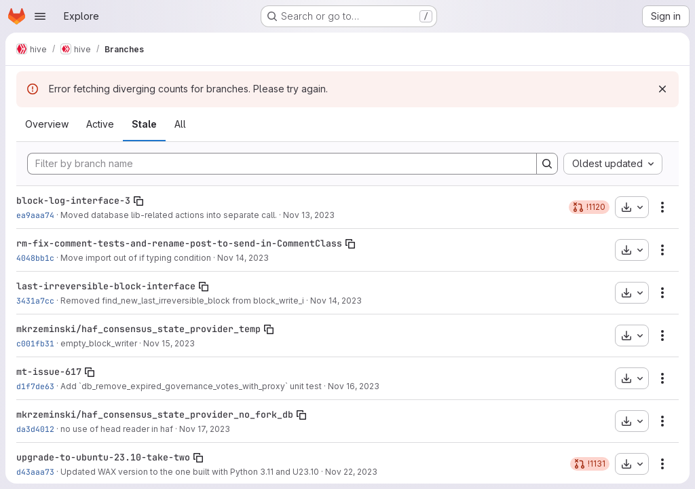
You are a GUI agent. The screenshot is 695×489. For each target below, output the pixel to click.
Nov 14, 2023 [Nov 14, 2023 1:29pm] (243, 258)
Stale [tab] (144, 124)
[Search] (547, 164)
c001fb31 (35, 343)
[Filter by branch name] (282, 164)
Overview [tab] (47, 124)
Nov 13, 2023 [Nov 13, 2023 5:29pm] (309, 215)
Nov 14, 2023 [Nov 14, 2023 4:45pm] (336, 300)
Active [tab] (100, 124)
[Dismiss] (662, 89)
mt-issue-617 (48, 371)
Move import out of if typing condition (135, 258)
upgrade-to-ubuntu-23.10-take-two (103, 457)
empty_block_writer (98, 343)
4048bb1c (35, 258)
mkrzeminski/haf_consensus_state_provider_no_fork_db (154, 414)
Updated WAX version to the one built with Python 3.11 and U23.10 (189, 472)
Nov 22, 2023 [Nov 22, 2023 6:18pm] (351, 472)
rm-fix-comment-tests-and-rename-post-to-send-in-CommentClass (179, 243)
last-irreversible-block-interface (105, 286)
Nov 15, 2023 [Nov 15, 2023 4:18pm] (169, 343)
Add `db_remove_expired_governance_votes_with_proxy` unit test (191, 386)
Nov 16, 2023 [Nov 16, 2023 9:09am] (353, 386)
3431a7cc (35, 300)
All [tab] (180, 124)
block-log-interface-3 (73, 200)
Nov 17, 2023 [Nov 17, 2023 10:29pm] (204, 429)
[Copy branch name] (138, 201)
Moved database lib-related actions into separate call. (168, 215)
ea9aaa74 (35, 215)
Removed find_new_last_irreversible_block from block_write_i (182, 300)
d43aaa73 (35, 472)
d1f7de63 (35, 386)
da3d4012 (35, 429)
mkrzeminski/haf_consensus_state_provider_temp (138, 329)
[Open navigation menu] (40, 16)
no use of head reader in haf (116, 429)
